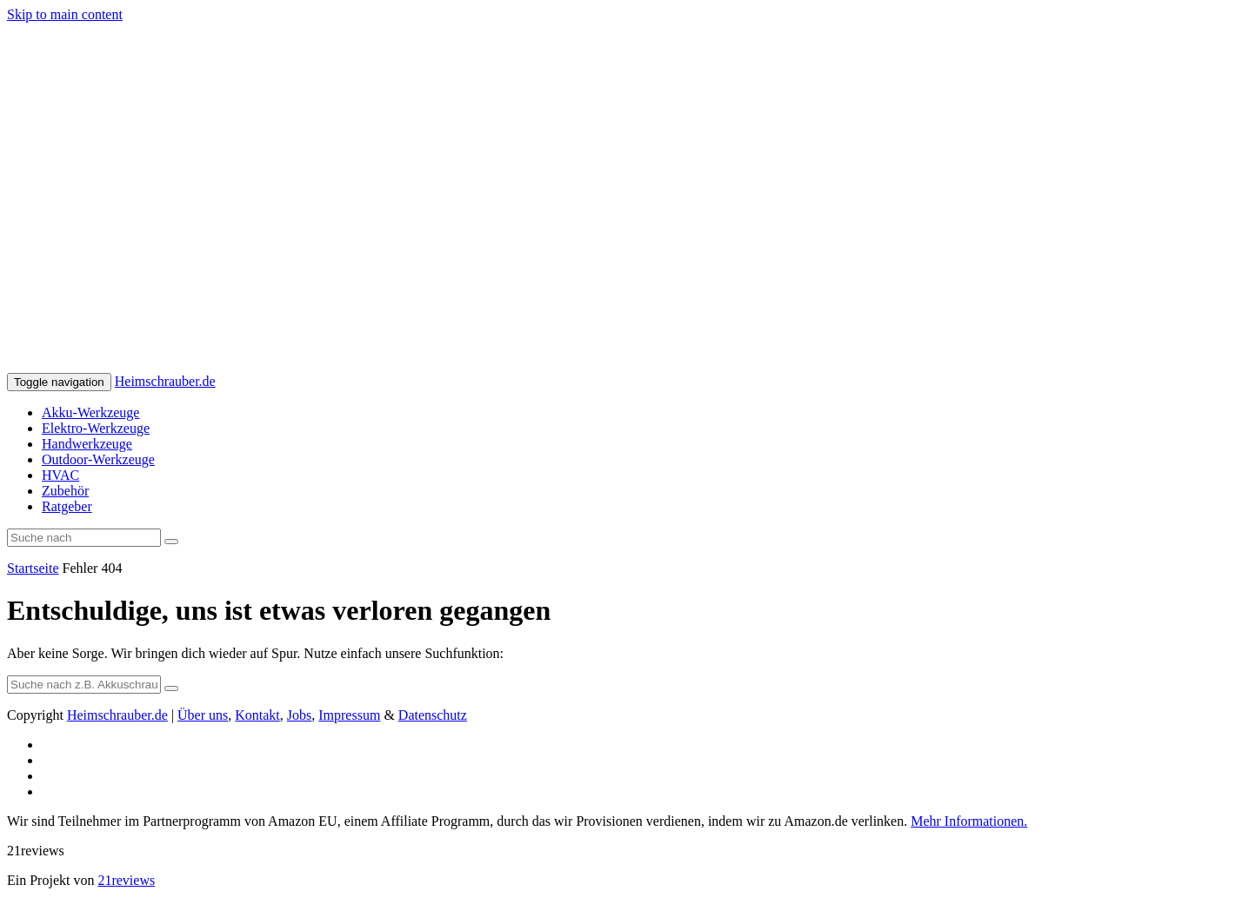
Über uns (202, 715)
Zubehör (65, 490)
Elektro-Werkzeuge (96, 428)
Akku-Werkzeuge (90, 412)
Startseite (33, 568)
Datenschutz (432, 715)
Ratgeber (67, 506)
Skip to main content (65, 14)
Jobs (299, 715)
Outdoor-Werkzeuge (98, 459)
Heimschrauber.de (165, 381)
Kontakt (257, 715)
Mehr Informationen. (969, 821)
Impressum (349, 715)
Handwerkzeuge (87, 443)
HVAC (60, 475)
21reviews (126, 880)
